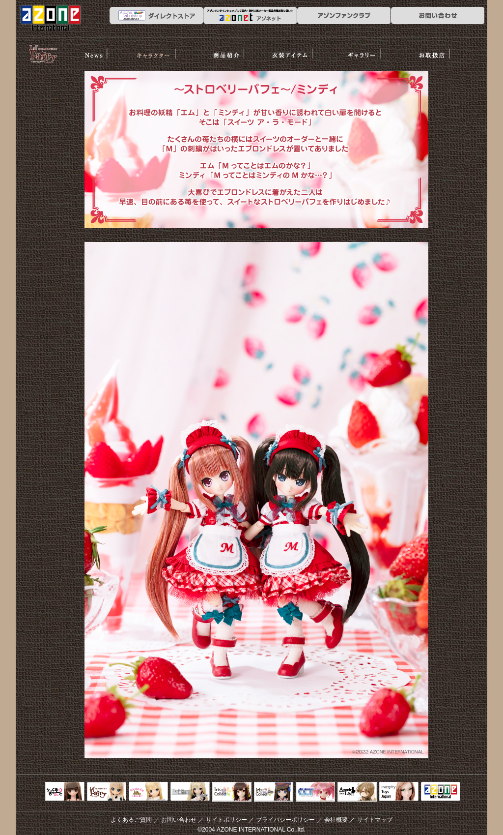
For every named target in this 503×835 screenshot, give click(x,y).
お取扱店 (438, 51)
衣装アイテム (300, 51)
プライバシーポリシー (285, 819)
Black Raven (190, 792)
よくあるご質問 (131, 819)
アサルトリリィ (357, 792)
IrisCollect (232, 792)
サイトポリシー (226, 819)
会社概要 (336, 819)
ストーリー (163, 51)
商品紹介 (232, 51)
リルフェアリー (43, 53)
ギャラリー (369, 51)
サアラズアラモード (148, 792)
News (94, 51)
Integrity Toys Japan (399, 792)
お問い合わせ (178, 819)
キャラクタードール (315, 792)
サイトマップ (374, 819)
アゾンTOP (440, 792)
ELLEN (273, 792)
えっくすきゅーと (64, 792)
